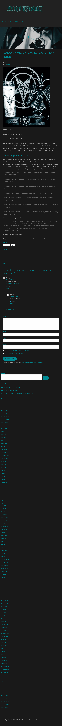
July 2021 (3, 574)
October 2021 (4, 565)
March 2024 (4, 479)
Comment (6, 316)
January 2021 (4, 592)
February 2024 (4, 482)
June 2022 (3, 541)
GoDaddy (39, 720)
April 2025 (3, 440)
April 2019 (3, 654)
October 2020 (4, 601)
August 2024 (4, 464)
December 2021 (5, 559)
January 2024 (4, 485)
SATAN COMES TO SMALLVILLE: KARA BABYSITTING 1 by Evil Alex (17, 393)
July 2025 (3, 431)
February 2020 (4, 624)
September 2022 (5, 532)
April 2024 (3, 476)
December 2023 (5, 488)
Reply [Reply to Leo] (7, 288)
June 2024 (3, 470)
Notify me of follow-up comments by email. (17, 350)
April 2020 (3, 618)
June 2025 (3, 434)
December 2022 (5, 523)
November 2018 (5, 669)
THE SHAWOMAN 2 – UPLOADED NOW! (11, 387)
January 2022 (4, 556)
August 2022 (4, 535)
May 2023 (3, 509)
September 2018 (5, 675)
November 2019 (5, 633)
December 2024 (5, 452)
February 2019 (4, 660)
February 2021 (4, 589)
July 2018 (3, 681)
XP (5, 62)
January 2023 (4, 520)
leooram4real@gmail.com (12, 283)
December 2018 (5, 666)
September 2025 (5, 425)
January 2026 (4, 414)
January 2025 (4, 449)
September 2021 (5, 568)
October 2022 (4, 529)
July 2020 (3, 609)
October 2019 (4, 636)
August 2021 (4, 571)
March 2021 (4, 586)
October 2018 (4, 672)
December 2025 (5, 416)
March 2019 (4, 657)
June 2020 (3, 612)
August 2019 (4, 642)
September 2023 (5, 497)
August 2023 (4, 500)
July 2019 (3, 645)
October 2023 (4, 494)
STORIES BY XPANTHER (12, 21)
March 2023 (4, 514)
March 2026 (4, 408)
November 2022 (5, 526)
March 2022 (4, 550)
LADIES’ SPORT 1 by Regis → (52, 262)
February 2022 (4, 553)
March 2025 (4, 443)
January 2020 (4, 627)
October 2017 (4, 707)
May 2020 (3, 615)
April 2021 (3, 583)
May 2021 (3, 580)
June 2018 (3, 684)
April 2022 (3, 547)
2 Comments (8, 64)
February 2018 (4, 696)
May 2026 (3, 402)
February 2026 (4, 411)
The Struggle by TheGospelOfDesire (9, 390)
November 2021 (5, 562)
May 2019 (3, 651)
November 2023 (5, 491)
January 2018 (4, 699)
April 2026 (3, 405)
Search (3, 373)
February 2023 (4, 517)
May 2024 (3, 473)
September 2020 (5, 604)
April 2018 (3, 690)
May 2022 (3, 544)
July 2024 (3, 467)
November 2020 (5, 598)
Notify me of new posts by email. (14, 353)
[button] (60, 2)
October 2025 (4, 422)
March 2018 (4, 693)
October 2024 (4, 458)
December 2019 (5, 630)
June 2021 (3, 577)
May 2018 (3, 687)
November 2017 (5, 704)
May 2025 (3, 437)
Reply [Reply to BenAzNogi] (11, 303)
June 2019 (3, 648)
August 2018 (4, 678)
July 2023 (3, 503)
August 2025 (4, 428)
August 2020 (4, 606)
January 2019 (4, 663)
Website (5, 344)
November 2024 (5, 455)
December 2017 (5, 701)
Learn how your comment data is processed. (32, 362)
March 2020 (4, 621)
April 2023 (3, 511)
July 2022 (3, 538)
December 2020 (5, 595)
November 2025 (5, 419)
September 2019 (5, 639)
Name (5, 332)
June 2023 (3, 506)
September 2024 (5, 461)
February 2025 (4, 446)
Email (5, 338)
